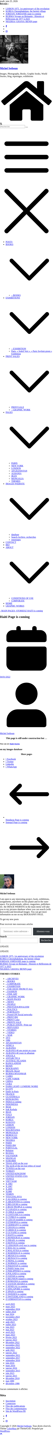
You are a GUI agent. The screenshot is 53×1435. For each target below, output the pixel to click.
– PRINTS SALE (13, 1022)
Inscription (10, 1401)
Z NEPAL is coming (15, 1261)
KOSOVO (10, 1122)
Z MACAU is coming (15, 1248)
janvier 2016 (11, 1368)
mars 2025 (10, 1306)
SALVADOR (12, 1155)
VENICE (10, 1178)
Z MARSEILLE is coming (18, 1253)
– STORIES (11, 1030)
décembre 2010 (13, 1378)
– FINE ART (11, 994)
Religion (9, 1150)
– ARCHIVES (12, 978)
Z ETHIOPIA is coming (16, 1222)
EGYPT (9, 1089)
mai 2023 (10, 1329)
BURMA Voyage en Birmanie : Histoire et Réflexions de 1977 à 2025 (25, 17)
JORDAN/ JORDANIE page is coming (23, 14)
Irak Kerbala (11, 1109)
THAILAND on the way (17, 1163)
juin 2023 (10, 1327)
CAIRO (9, 1076)
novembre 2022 (13, 1345)
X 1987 (9, 1186)
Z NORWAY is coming (16, 1263)
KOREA (9, 1119)
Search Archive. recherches (23, 537)
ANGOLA (10, 1055)
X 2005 (9, 1189)
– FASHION (11, 991)
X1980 (9, 1191)
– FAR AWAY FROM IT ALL (19, 989)
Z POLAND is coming (16, 1273)
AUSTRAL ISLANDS (16, 1061)
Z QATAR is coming (15, 1276)
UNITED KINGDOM (16, 1173)
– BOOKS (16, 295)
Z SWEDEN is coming (16, 1294)
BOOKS (9, 244)
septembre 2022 (13, 1347)
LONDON (16, 468)
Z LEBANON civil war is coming (21, 1245)
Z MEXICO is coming (16, 1255)
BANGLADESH (13, 1063)
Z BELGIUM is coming (16, 1204)
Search (3, 936)
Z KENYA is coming (15, 1243)
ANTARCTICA (13, 1058)
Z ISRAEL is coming (15, 1240)
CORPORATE (17, 601)
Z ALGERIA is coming (16, 1199)
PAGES (9, 412)
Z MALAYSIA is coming (17, 1250)
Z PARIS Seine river (15, 1268)
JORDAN (10, 1117)
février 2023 (11, 1337)
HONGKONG (12, 1099)
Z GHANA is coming (15, 1227)
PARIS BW (11, 1145)
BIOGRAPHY (12, 1068)
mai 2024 (10, 1314)
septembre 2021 (13, 1355)
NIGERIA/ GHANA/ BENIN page (21, 21)
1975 (8, 1037)
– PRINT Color (13, 1019)
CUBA (9, 1084)
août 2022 (10, 1350)
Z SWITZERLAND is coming (19, 1296)
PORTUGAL (12, 1148)
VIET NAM (11, 1181)
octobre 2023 (12, 1319)
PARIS (14, 463)
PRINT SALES (13, 356)
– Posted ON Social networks (19, 1014)
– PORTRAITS (13, 1012)
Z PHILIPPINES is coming (18, 1271)
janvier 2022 (11, 1353)
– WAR (9, 1035)
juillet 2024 (11, 1312)
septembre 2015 (13, 1370)
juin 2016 (10, 1363)
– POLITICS (11, 1009)
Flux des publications (15, 1406)
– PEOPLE (11, 1004)
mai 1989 (10, 1381)
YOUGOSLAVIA (14, 1196)
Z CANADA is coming (16, 1209)
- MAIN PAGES (7, 611)
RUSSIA (10, 1153)
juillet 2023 (11, 1324)
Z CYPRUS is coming (16, 1217)
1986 (8, 1040)
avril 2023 (10, 1332)
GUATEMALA (13, 1096)
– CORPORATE (13, 984)
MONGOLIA (17, 478)
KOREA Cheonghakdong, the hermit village (26, 11)
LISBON (10, 1125)
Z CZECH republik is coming (19, 1219)
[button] (29, 292)
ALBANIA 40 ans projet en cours (21, 1050)
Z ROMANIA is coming (17, 1281)
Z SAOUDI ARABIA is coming (20, 1284)
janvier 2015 (11, 1376)
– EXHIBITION (18, 348)
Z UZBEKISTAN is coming (18, 1299)
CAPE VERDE (13, 1078)
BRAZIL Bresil (13, 1071)
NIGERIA (10, 1140)
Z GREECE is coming (16, 1230)
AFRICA (10, 1045)
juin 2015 (10, 1373)
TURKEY (10, 1171)
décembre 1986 (13, 1383)
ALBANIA (16, 473)
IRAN (14, 476)
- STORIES (20, 611)
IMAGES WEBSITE (15, 483)
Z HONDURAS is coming (18, 1237)
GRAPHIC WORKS (15, 606)
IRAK (8, 1107)
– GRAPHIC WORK (20, 410)
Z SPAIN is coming (14, 1291)
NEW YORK (17, 466)
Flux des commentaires (16, 1408)
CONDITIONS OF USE (22, 598)
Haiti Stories (15, 744)
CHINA (9, 1081)
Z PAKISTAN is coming (17, 1266)
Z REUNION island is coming (19, 1278)
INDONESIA (12, 1104)
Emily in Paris (12, 1091)
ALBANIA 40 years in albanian (20, 1053)
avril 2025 (10, 1304)
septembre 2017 (13, 1358)
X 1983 (9, 1184)
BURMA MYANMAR (16, 1073)
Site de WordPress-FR (16, 1411)
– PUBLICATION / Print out (19, 1025)
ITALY (9, 1114)
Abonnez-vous (43, 931)
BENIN (9, 1066)
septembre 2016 (13, 1360)
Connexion (11, 1403)
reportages (16, 539)
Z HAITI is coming (34, 611)
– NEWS (10, 1002)
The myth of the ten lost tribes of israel (23, 1166)
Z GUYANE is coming (16, 1232)
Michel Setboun (9, 68)
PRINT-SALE (17, 407)
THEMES (15, 481)
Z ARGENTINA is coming (18, 1202)
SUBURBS (11, 1161)
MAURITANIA (13, 1130)
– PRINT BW (12, 1017)
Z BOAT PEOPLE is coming (19, 1207)
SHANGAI (11, 1158)
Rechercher (46, 940)
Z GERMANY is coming (17, 1225)
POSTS (9, 242)
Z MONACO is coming (16, 1258)
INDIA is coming (13, 1102)
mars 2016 (10, 1365)
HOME (9, 603)
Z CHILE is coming (15, 1212)
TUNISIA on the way (15, 1168)
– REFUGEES (12, 1027)
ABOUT (9, 547)
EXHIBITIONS (13, 298)
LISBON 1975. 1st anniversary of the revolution (27, 8)
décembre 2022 (13, 1342)
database (15, 534)
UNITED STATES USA (17, 1176)
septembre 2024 (13, 1309)
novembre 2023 (13, 1317)
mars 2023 (10, 1335)
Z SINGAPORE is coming (18, 1289)
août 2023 (10, 1322)
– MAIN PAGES (13, 999)
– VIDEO (10, 1032)
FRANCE (10, 1094)
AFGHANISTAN (19, 471)
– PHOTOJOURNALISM (17, 1007)
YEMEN (10, 1194)
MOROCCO (11, 1135)
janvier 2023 (11, 1340)
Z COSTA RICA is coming (18, 1214)
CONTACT (11, 542)
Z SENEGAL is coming (16, 1286)
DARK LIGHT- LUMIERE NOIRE (22, 1086)
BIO (8, 545)
